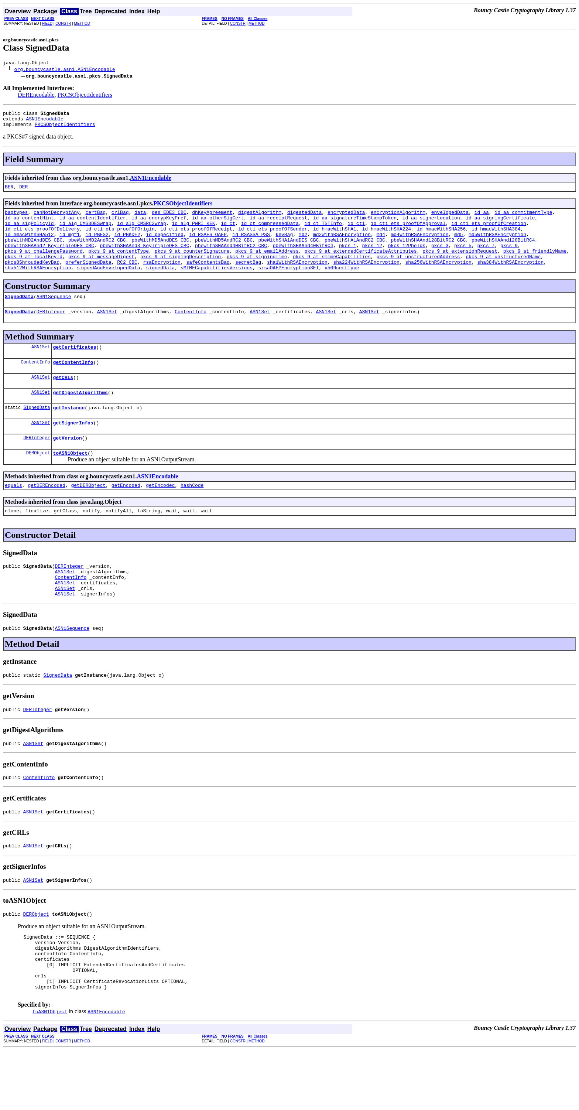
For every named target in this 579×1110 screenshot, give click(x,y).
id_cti (356, 232)
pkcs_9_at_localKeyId (33, 272)
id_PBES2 (96, 245)
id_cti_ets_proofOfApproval (408, 232)
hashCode (192, 515)
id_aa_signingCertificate (500, 225)
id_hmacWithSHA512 (29, 245)
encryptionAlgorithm (398, 218)
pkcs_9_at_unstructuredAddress (418, 272)
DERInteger (51, 331)
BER (9, 192)
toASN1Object (70, 481)
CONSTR (63, 23)
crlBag (120, 218)
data (140, 218)
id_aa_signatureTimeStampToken (355, 225)
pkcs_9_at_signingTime (257, 272)
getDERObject (88, 515)
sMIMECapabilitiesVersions (217, 285)
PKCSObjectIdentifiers (85, 96)
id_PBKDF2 (127, 245)
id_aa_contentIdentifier (92, 225)
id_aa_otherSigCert (218, 225)
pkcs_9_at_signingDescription (180, 272)
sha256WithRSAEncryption (438, 278)
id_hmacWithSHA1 (334, 238)
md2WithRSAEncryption (342, 245)
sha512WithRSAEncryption (38, 285)
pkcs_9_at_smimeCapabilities (332, 272)
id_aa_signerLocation (431, 225)
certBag (95, 218)
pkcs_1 (347, 258)
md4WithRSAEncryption (419, 245)
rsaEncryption (161, 278)
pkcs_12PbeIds (406, 258)
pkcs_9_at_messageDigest (101, 272)
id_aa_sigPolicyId (29, 232)
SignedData (19, 315)
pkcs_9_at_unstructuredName (503, 272)
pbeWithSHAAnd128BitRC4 (503, 252)
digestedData (304, 218)
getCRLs (63, 400)
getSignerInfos (73, 449)
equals (13, 515)
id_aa (481, 218)
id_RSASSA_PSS (251, 245)
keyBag (284, 245)
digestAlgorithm (259, 218)
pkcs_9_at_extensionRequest (459, 265)
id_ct (228, 232)
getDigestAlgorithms (80, 416)
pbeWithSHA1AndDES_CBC (288, 252)
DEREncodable (36, 96)
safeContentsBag (207, 278)
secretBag (248, 278)
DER (23, 192)
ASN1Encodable (44, 122)
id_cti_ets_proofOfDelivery (42, 238)
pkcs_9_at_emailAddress (267, 265)
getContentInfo (73, 384)
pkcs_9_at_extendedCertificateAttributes (360, 265)
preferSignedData (88, 278)
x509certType (342, 285)
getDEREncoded (46, 515)
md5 (458, 245)
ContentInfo (190, 331)
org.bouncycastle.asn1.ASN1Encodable (64, 70)
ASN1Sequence (54, 315)
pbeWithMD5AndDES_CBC (160, 252)
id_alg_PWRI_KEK (193, 232)
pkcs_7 (485, 258)
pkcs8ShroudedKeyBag (32, 278)
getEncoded (126, 515)
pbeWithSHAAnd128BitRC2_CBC (428, 252)
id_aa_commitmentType (523, 218)
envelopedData (450, 218)
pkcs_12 (372, 258)
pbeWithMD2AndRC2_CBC (97, 252)
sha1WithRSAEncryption (297, 278)
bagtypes (16, 218)
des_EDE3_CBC (169, 218)
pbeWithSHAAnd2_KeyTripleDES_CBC (49, 258)
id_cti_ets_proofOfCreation (488, 232)
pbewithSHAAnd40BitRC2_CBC (231, 258)
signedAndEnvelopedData (108, 285)
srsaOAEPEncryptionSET (288, 285)
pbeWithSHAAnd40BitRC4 (303, 258)
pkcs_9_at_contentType (118, 265)
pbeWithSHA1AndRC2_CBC (355, 252)
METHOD (82, 23)
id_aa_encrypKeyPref (158, 225)
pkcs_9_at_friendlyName (535, 265)
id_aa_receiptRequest (278, 225)
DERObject (38, 481)
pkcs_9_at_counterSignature (192, 265)
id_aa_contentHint (29, 225)
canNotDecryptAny (57, 218)
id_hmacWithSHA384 (496, 238)
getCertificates (74, 368)
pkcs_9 (509, 258)
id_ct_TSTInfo (323, 232)
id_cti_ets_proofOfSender (272, 238)
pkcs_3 (440, 258)
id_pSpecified (164, 245)
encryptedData (346, 218)
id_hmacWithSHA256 (441, 238)
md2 (303, 245)
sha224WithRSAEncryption (366, 278)
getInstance (69, 433)
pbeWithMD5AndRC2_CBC (224, 252)
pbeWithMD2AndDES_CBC (33, 252)
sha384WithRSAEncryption (510, 278)
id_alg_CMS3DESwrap (85, 232)
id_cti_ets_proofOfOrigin (119, 238)
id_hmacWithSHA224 (386, 238)
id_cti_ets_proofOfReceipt (196, 238)
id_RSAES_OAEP (207, 245)
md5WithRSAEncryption (497, 245)
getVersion (67, 465)
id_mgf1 (69, 245)
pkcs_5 (463, 258)
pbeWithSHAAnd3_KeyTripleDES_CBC (144, 258)
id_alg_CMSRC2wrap (141, 232)
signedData (160, 285)
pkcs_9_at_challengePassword (44, 265)
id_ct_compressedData (270, 232)
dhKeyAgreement (212, 218)
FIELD (47, 23)
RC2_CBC (127, 278)
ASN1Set (107, 331)
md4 (380, 245)
